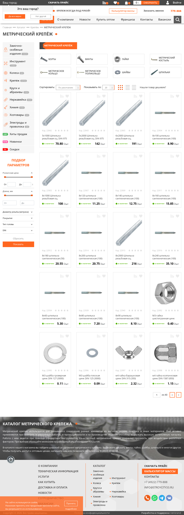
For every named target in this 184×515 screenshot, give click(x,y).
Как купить (46, 482)
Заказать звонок (154, 10)
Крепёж (116, 483)
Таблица (133, 87)
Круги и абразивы (98, 489)
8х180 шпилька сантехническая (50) (53, 257)
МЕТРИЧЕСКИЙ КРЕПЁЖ (58, 45)
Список (127, 87)
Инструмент (118, 478)
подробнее (71, 508)
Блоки (120, 87)
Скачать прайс (58, 2)
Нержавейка (119, 491)
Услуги (43, 476)
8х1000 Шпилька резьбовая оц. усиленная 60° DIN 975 (54, 198)
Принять (71, 503)
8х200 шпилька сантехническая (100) (90, 257)
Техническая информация (58, 471)
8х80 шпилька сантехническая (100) (90, 317)
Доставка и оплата (52, 487)
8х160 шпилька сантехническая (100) (164, 197)
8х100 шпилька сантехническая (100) (164, 137)
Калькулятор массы (123, 10)
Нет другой (41, 16)
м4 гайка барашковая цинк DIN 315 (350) (128, 377)
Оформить (150, 2)
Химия (96, 496)
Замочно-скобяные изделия (98, 474)
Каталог (99, 466)
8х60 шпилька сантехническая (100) (54, 317)
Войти (177, 2)
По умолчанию (65, 87)
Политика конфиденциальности (92, 512)
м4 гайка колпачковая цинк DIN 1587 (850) (164, 377)
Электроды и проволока (100, 503)
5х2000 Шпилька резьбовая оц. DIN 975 (91, 137)
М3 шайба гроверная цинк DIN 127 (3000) (54, 377)
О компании (48, 466)
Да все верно (15, 16)
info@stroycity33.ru (159, 487)
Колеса (97, 483)
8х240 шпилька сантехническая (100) (164, 257)
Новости (45, 493)
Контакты (151, 476)
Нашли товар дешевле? (153, 87)
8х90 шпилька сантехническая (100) (127, 317)
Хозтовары (118, 496)
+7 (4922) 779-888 (155, 482)
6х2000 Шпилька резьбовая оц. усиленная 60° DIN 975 (128, 138)
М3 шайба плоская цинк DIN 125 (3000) (89, 377)
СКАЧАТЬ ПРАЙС (155, 466)
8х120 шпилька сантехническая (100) (90, 197)
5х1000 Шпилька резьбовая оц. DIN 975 (54, 137)
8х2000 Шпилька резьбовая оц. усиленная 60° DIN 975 (128, 258)
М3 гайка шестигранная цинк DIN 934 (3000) (163, 318)
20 (106, 87)
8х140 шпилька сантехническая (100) (127, 197)
